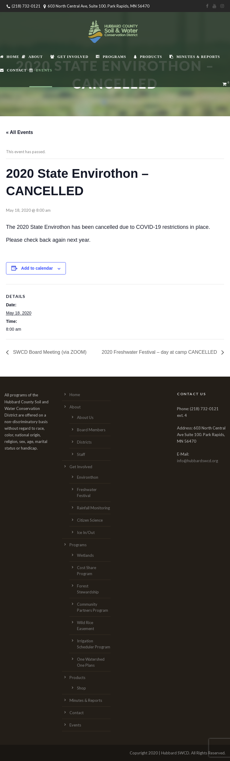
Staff (81, 454)
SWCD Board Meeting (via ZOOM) (49, 352)
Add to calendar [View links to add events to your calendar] (37, 268)
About (32, 57)
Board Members (91, 429)
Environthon (87, 477)
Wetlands (85, 555)
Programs (111, 57)
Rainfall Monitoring (93, 507)
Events (40, 70)
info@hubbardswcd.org (197, 460)
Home (9, 57)
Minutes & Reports (195, 57)
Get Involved (69, 57)
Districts (84, 442)
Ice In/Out (86, 532)
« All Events (19, 132)
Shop (81, 688)
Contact (13, 70)
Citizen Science (90, 520)
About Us (85, 417)
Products (148, 57)
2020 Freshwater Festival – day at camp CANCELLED (160, 352)
